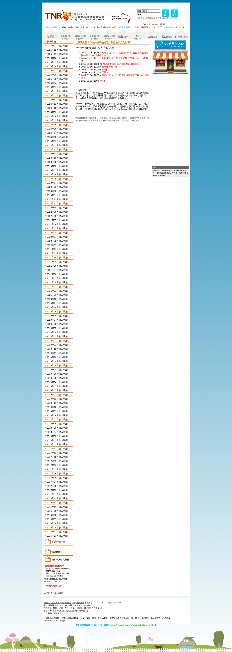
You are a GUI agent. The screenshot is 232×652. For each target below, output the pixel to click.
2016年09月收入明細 (57, 511)
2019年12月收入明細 (57, 349)
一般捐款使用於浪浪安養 (109, 37)
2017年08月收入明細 (57, 465)
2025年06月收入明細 (57, 74)
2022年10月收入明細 (57, 207)
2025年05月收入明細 (57, 79)
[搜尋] (162, 24)
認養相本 (123, 36)
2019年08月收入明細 (57, 365)
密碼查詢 (150, 18)
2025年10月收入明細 (57, 58)
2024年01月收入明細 (57, 145)
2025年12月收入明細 (57, 50)
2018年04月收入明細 (57, 432)
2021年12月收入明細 (57, 249)
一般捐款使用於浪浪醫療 (94, 37)
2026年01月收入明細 (57, 45)
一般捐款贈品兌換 (137, 37)
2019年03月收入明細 (57, 386)
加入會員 (141, 18)
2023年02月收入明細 (57, 191)
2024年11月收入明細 (57, 104)
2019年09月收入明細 (57, 361)
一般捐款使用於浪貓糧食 (80, 37)
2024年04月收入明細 (57, 133)
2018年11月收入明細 (57, 403)
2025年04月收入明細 (57, 83)
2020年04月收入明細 (57, 332)
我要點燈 (152, 36)
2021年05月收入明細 (57, 278)
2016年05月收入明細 (57, 527)
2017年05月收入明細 (57, 477)
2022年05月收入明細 (57, 228)
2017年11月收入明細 (57, 452)
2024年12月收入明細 (57, 99)
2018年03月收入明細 (57, 436)
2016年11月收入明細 (57, 502)
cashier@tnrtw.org (52, 581)
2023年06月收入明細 (57, 174)
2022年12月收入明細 (57, 199)
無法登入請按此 (162, 18)
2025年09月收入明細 (57, 62)
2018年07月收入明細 (57, 419)
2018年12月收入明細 (57, 398)
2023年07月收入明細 (57, 170)
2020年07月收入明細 (57, 320)
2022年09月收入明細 (57, 212)
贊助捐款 (167, 36)
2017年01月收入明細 (57, 494)
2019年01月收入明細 (57, 394)
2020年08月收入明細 (57, 315)
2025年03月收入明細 (57, 87)
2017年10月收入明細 (57, 457)
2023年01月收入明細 (57, 195)
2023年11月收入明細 (57, 153)
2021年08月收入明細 (57, 266)
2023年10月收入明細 (57, 158)
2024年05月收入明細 (57, 128)
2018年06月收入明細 (57, 423)
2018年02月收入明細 (57, 440)
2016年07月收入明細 (57, 519)
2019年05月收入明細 (57, 378)
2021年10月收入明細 (57, 257)
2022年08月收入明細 (57, 216)
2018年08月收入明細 (57, 415)
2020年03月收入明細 (57, 336)
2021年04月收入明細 (57, 282)
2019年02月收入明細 (57, 390)
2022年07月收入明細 (57, 220)
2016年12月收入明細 (57, 498)
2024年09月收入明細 (57, 112)
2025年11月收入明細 (57, 54)
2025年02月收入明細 (57, 91)
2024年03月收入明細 (57, 137)
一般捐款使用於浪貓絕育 (65, 37)
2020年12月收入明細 (57, 299)
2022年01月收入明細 (57, 245)
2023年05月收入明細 (57, 178)
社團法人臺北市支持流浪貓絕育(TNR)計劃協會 (64, 603)
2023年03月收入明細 (57, 187)
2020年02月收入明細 (57, 340)
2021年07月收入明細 (57, 270)
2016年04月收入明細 (57, 531)
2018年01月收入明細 (57, 444)
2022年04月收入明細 (57, 232)
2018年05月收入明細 (57, 428)
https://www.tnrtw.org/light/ (55, 621)
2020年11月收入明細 (57, 303)
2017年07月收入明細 (57, 469)
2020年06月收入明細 (57, 324)
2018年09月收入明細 (57, 411)
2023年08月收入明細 (57, 166)
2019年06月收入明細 (57, 374)
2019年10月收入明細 (57, 357)
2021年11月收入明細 (57, 253)
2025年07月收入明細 (57, 70)
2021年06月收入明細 (57, 274)
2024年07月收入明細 (57, 120)
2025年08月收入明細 (57, 66)
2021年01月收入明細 (57, 295)
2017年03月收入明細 (57, 486)
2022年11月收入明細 (57, 203)
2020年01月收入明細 (57, 344)
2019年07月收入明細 (57, 369)
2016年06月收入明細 (57, 523)
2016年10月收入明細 (57, 506)
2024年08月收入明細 (57, 116)
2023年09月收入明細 (57, 162)
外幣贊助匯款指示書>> (54, 586)
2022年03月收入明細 (57, 236)
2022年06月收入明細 (57, 224)
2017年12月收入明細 (57, 448)
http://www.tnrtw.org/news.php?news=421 (133, 625)
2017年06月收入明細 (57, 473)
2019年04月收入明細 (57, 382)
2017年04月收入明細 (57, 482)
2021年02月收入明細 (57, 290)
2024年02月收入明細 (57, 141)
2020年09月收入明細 (57, 311)
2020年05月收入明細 (57, 328)
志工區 (174, 18)
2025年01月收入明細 (57, 95)
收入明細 (51, 41)
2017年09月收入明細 (57, 461)
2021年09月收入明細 (57, 261)
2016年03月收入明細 (57, 536)
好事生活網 (181, 36)
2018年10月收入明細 (57, 407)
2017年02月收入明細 (57, 490)
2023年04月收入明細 (57, 182)
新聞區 (51, 36)
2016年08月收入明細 (57, 515)
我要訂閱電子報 (54, 613)
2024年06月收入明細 (57, 124)
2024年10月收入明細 (57, 108)
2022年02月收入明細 (57, 241)
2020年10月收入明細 (57, 307)
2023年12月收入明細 (57, 149)
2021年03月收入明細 (57, 286)
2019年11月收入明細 (57, 353)
